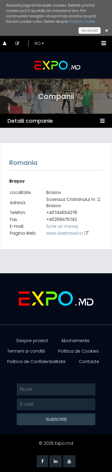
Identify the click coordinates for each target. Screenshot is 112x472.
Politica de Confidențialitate (36, 362)
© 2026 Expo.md (56, 443)
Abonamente (75, 341)
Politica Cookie (82, 21)
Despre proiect (32, 341)
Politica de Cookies (78, 351)
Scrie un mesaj (62, 226)
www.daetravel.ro (67, 233)
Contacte (89, 362)
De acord (90, 30)
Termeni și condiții (26, 351)
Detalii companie (30, 121)
